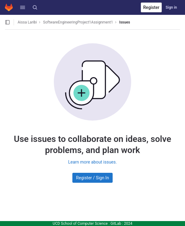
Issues (124, 22)
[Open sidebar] (7, 22)
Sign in (171, 7)
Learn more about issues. (92, 162)
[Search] (35, 7)
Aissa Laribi (27, 22)
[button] (23, 7)
